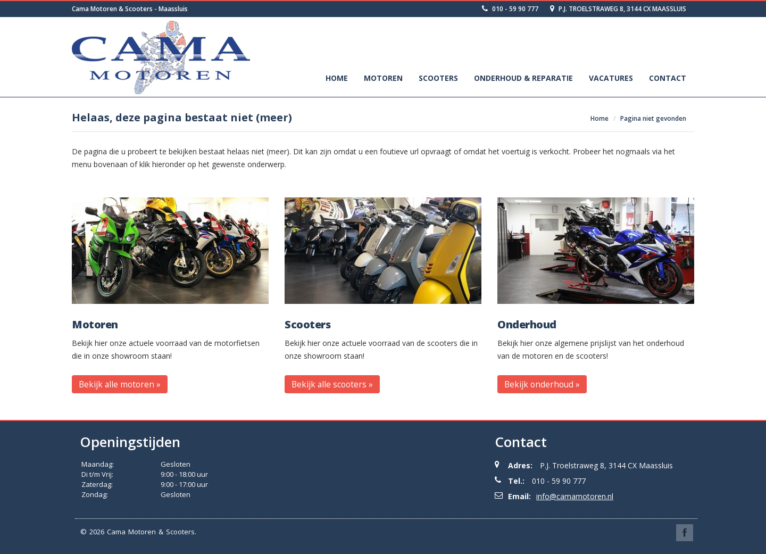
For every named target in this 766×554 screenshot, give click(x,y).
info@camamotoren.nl (574, 496)
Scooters (438, 78)
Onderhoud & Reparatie (523, 78)
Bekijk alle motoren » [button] (120, 384)
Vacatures (611, 78)
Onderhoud (526, 324)
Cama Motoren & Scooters (151, 531)
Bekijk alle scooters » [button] (332, 384)
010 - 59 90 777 (510, 8)
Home (337, 78)
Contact (667, 78)
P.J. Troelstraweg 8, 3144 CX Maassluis (618, 8)
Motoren (383, 78)
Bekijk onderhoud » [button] (542, 384)
